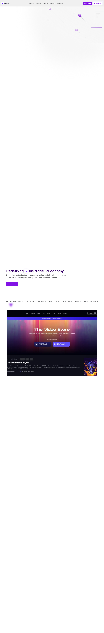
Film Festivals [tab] (41, 301)
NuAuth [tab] (20, 301)
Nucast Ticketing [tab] (54, 301)
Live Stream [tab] (30, 301)
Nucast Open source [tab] (91, 301)
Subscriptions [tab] (67, 301)
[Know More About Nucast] (87, 3)
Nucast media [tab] (11, 301)
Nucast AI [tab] (78, 301)
